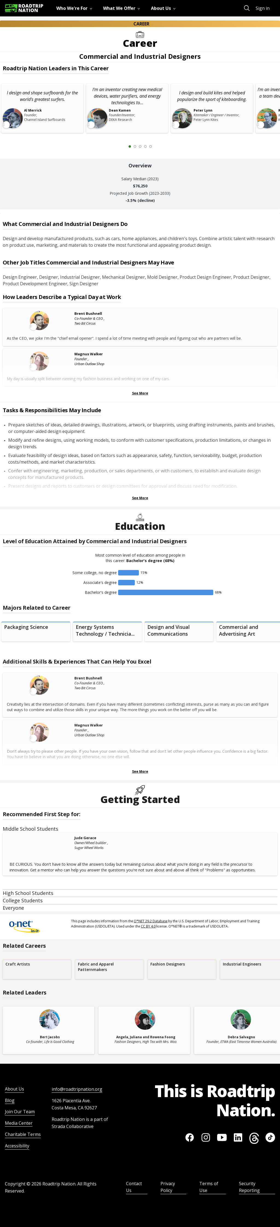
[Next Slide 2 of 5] (158, 146)
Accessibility (17, 1146)
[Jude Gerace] (40, 838)
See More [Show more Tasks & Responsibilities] (140, 498)
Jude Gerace (85, 837)
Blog (9, 1100)
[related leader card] (48, 1030)
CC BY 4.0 (148, 926)
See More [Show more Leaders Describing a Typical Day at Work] (140, 393)
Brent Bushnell (88, 313)
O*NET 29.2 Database (151, 921)
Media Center (19, 1123)
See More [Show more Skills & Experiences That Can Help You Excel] (140, 771)
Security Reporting (249, 1187)
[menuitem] (75, 8)
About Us (14, 1089)
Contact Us (134, 1187)
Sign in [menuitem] (263, 8)
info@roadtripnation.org (77, 1089)
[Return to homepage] (24, 8)
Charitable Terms (23, 1134)
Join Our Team (20, 1112)
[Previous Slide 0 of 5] (121, 146)
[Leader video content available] (40, 320)
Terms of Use (208, 1187)
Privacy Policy (168, 1187)
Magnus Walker (88, 353)
